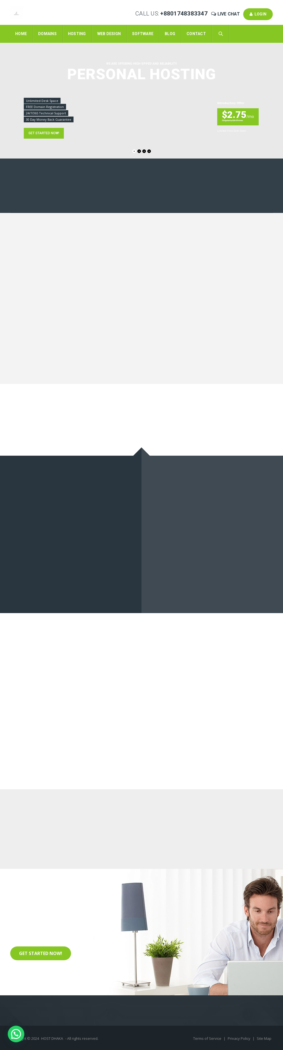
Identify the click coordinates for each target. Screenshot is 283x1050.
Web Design (109, 33)
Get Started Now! (40, 953)
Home (21, 33)
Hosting (77, 33)
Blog (170, 33)
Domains (47, 33)
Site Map (264, 1038)
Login (258, 14)
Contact (196, 33)
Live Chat (226, 14)
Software (142, 33)
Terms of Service (207, 1038)
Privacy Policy (239, 1038)
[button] (16, 1034)
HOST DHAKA (52, 1038)
